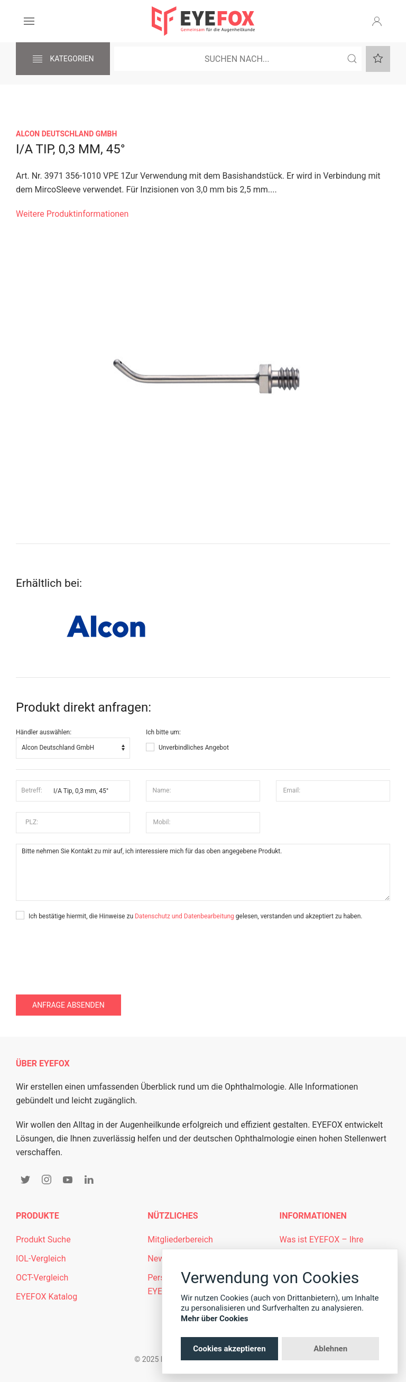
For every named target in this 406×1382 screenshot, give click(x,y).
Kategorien (63, 59)
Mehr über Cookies (214, 1318)
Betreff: (31, 790)
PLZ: (31, 822)
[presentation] (96, 952)
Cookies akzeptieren (229, 1348)
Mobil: (162, 822)
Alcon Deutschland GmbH (66, 134)
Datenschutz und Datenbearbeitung (184, 916)
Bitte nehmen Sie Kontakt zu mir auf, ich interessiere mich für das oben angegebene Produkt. (203, 872)
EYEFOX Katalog (46, 1297)
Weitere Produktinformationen (72, 214)
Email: (292, 790)
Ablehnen (330, 1348)
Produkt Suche (43, 1239)
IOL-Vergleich (41, 1259)
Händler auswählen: (43, 732)
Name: (161, 790)
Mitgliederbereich (180, 1239)
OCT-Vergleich (42, 1278)
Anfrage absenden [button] (68, 1005)
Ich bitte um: (163, 732)
